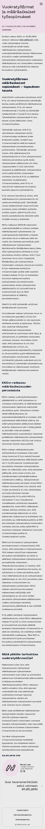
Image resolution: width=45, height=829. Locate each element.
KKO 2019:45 (26, 40)
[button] (41, 4)
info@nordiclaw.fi (27, 767)
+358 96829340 (26, 769)
